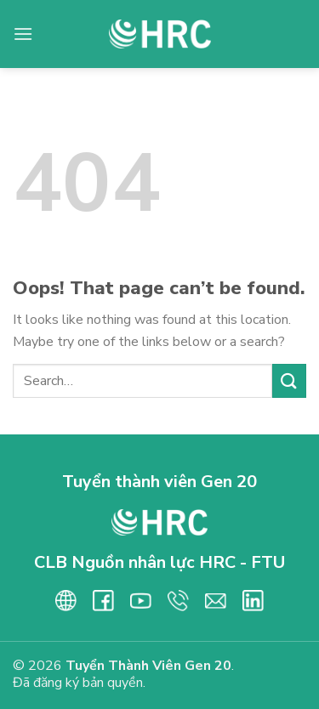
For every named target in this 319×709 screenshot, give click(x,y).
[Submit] (289, 380)
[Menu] (23, 33)
